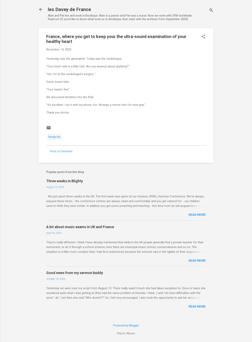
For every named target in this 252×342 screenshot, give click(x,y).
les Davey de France (69, 9)
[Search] (211, 11)
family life (54, 137)
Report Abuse (126, 333)
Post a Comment (61, 151)
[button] (203, 37)
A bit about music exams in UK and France (80, 227)
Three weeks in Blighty (64, 181)
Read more (197, 215)
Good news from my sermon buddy (74, 273)
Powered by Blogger (126, 325)
